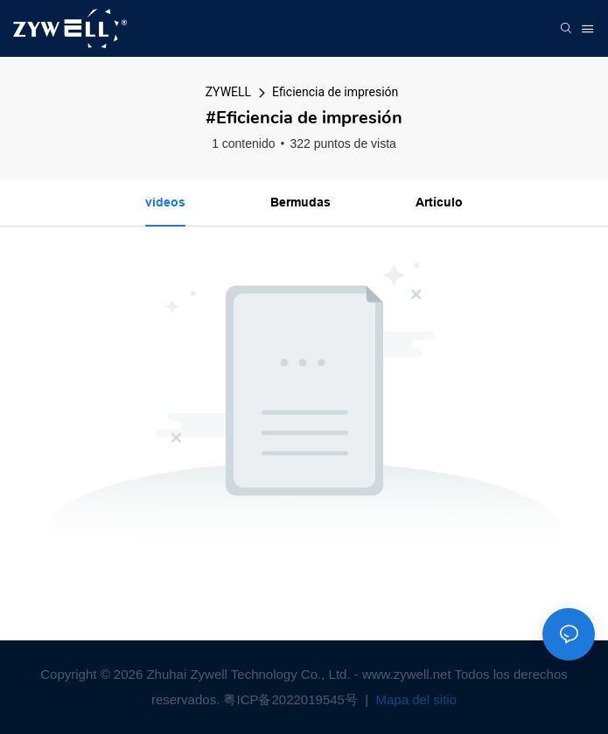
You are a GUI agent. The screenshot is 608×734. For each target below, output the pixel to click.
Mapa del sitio (414, 699)
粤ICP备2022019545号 (292, 699)
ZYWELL (228, 92)
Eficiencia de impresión (335, 92)
